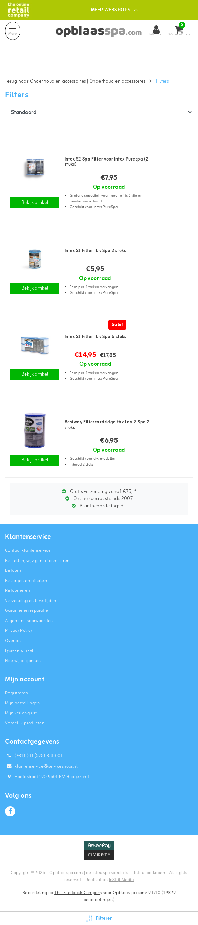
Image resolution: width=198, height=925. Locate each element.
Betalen (13, 570)
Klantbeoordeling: (99, 506)
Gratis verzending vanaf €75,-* (99, 492)
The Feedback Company (78, 892)
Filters (162, 82)
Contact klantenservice (28, 550)
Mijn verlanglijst (21, 713)
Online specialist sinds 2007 (99, 499)
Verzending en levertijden (30, 600)
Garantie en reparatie (26, 610)
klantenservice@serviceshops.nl (41, 766)
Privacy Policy (18, 630)
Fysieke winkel (19, 650)
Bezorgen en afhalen (26, 580)
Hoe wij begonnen (23, 660)
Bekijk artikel (35, 203)
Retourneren (17, 590)
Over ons (13, 640)
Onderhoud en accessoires (117, 82)
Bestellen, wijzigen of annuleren (37, 560)
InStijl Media (121, 879)
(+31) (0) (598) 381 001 (34, 755)
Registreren (16, 693)
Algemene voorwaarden (29, 620)
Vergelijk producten (24, 723)
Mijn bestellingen (22, 703)
